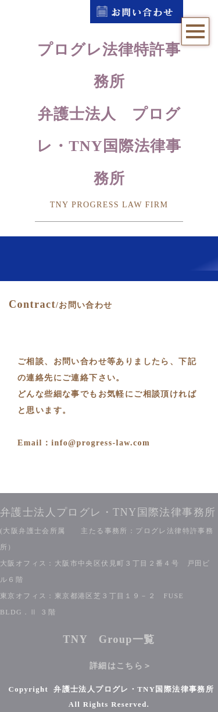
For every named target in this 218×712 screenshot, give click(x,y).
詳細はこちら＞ (121, 665)
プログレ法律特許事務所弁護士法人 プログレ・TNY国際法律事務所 (109, 114)
